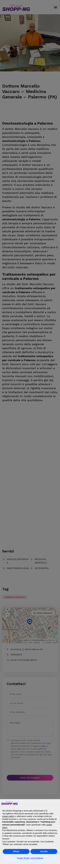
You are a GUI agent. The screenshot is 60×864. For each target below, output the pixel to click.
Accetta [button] (44, 851)
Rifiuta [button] (16, 851)
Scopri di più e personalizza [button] (30, 858)
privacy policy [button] (8, 816)
